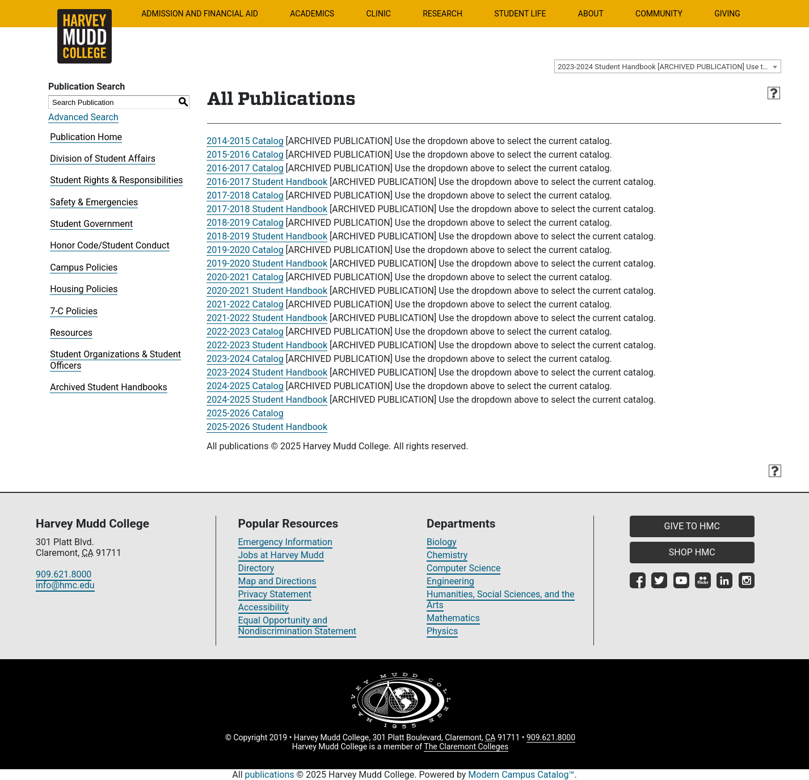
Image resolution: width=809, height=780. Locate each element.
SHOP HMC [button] (692, 552)
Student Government (91, 223)
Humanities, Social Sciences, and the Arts (501, 599)
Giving (727, 13)
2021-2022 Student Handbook (267, 318)
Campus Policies (83, 267)
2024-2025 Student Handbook (267, 399)
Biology (442, 542)
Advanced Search (83, 117)
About (591, 13)
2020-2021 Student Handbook (267, 290)
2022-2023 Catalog (245, 331)
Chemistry (447, 555)
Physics (442, 631)
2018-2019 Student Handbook (267, 236)
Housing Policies (83, 289)
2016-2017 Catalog (245, 168)
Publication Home (86, 137)
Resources (71, 332)
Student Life (520, 13)
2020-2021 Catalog (245, 277)
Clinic (378, 13)
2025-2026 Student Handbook (267, 426)
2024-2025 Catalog (245, 386)
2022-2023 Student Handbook (267, 345)
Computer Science (463, 568)
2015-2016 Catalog (245, 154)
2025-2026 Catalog (245, 413)
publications (269, 774)
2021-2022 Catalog (245, 304)
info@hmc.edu (65, 585)
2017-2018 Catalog (245, 195)
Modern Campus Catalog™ (521, 774)
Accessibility (263, 607)
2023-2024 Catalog (245, 358)
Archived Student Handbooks (108, 387)
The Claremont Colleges (466, 746)
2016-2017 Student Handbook (267, 181)
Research (442, 13)
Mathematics (453, 618)
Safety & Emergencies (94, 202)
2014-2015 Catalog (245, 141)
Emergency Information (285, 542)
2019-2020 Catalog (245, 249)
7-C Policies (74, 311)
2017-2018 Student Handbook (267, 209)
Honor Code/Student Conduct (109, 245)
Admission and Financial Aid (199, 13)
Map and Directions (277, 581)
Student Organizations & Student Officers (115, 359)
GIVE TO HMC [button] (692, 526)
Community (658, 13)
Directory (256, 568)
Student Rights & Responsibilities (116, 180)
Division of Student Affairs (102, 158)
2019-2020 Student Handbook (267, 263)
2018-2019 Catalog (245, 222)
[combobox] (667, 66)
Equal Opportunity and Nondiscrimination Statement (297, 625)
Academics (312, 13)
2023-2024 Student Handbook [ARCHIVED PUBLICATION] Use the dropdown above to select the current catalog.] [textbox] (669, 66)
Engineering (450, 581)
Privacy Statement (274, 594)
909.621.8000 (63, 574)
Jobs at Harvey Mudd (281, 555)
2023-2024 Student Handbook (267, 372)
